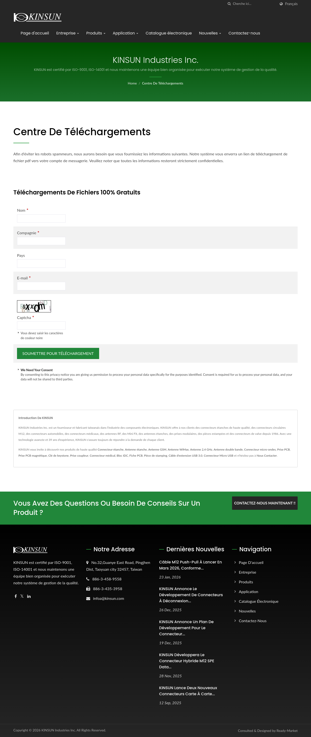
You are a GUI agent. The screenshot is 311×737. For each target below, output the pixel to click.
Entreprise (67, 33)
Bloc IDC (122, 455)
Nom (22, 210)
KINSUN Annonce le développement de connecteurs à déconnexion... (191, 595)
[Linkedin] (29, 596)
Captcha (25, 317)
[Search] (254, 3)
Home (132, 83)
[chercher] (229, 3)
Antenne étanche (136, 449)
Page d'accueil (35, 33)
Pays (21, 255)
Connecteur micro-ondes (260, 449)
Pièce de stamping (155, 455)
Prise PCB (283, 449)
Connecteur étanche (111, 449)
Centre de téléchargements (162, 83)
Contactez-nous (244, 33)
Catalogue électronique (169, 33)
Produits (95, 33)
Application (125, 33)
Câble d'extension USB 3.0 (185, 455)
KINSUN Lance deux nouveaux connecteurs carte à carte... (188, 691)
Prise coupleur (79, 455)
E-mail (24, 277)
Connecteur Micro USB (218, 455)
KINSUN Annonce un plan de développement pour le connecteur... (186, 628)
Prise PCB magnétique (32, 455)
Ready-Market (287, 731)
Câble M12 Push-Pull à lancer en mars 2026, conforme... (190, 565)
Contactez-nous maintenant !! (265, 503)
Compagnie (28, 232)
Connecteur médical (102, 455)
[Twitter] (22, 596)
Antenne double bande (228, 449)
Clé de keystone (58, 455)
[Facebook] (16, 596)
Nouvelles (210, 33)
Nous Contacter (267, 455)
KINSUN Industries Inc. (58, 730)
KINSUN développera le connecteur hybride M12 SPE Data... (186, 661)
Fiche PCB (135, 455)
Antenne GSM (157, 449)
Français (291, 4)
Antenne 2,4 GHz (201, 449)
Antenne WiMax (178, 449)
